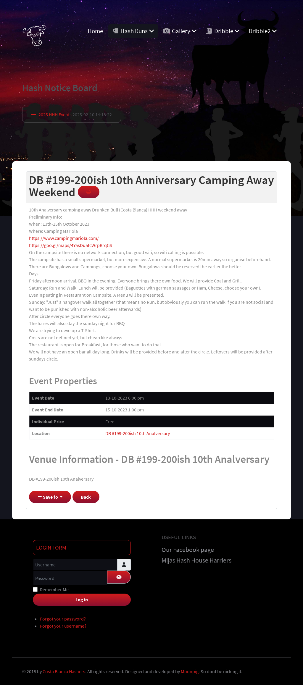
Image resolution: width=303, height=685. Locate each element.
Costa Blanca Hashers (64, 671)
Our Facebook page (188, 549)
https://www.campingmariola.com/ (64, 238)
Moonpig (190, 671)
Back (86, 497)
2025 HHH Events (55, 114)
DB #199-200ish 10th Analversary (137, 433)
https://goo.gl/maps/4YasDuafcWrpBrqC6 (70, 245)
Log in (81, 599)
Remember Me (54, 589)
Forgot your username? (63, 626)
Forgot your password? (63, 619)
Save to (48, 497)
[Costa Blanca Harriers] (34, 33)
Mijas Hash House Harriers (196, 560)
